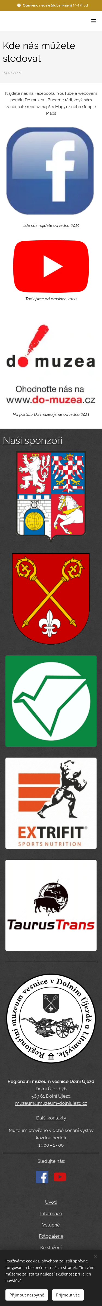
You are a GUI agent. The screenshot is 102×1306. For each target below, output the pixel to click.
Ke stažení (51, 1247)
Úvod (51, 1202)
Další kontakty (51, 1117)
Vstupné (51, 1224)
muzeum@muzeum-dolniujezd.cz (51, 1103)
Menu (93, 21)
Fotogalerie (51, 1236)
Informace (51, 1213)
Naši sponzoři (32, 440)
